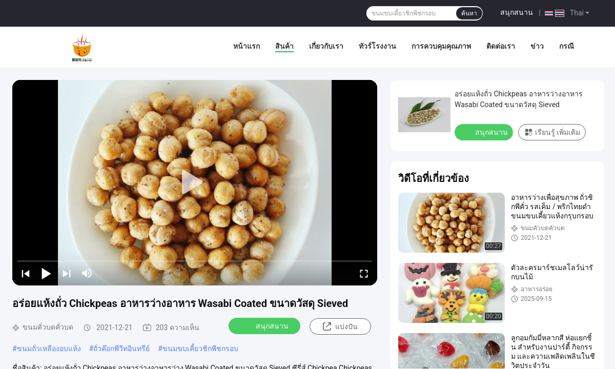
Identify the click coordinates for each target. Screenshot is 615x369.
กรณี (566, 46)
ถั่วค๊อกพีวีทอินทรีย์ (121, 348)
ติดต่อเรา (500, 46)
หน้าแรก (246, 46)
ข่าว (537, 46)
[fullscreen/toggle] (364, 273)
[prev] (25, 273)
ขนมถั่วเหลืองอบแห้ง (49, 348)
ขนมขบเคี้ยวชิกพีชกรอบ (200, 348)
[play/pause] (46, 273)
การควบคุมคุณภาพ (441, 46)
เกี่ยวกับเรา (326, 46)
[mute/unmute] (87, 273)
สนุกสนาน (516, 12)
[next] (66, 273)
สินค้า (284, 46)
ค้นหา (469, 13)
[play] (195, 182)
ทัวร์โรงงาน (377, 46)
